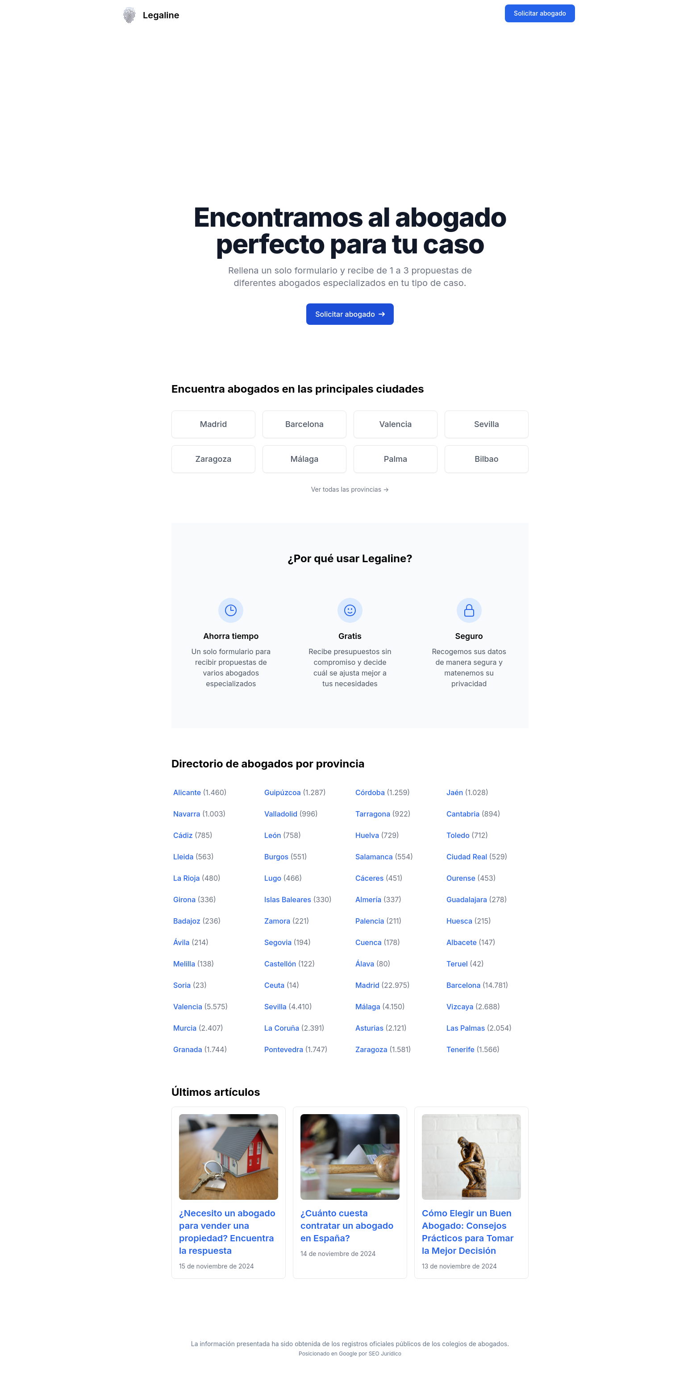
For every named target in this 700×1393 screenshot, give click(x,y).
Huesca (460, 920)
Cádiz (184, 835)
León (273, 835)
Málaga (368, 1006)
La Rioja (187, 878)
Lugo (273, 878)
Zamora (278, 920)
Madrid (368, 985)
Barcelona (464, 985)
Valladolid (282, 813)
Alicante (188, 792)
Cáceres (370, 878)
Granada (188, 1049)
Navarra (187, 813)
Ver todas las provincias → (350, 489)
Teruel (458, 963)
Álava (365, 963)
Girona (185, 899)
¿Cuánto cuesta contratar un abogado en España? (346, 1226)
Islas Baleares (288, 899)
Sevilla (276, 1006)
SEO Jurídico (385, 1353)
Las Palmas (466, 1028)
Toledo (458, 835)
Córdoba (371, 792)
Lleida (184, 856)
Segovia (279, 942)
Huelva (368, 835)
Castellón (281, 963)
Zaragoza (372, 1049)
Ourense (461, 878)
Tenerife (461, 1049)
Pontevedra (284, 1049)
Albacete (462, 942)
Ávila (182, 942)
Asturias (370, 1028)
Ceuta (275, 985)
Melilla (185, 963)
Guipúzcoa (283, 792)
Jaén (455, 792)
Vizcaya (460, 1006)
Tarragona (373, 813)
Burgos (277, 856)
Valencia (188, 1006)
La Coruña (282, 1028)
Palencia (370, 920)
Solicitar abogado (540, 13)
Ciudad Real (467, 856)
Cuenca (369, 942)
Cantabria (464, 813)
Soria (183, 985)
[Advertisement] (350, 97)
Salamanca (375, 856)
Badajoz (187, 920)
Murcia (186, 1028)
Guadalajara (467, 899)
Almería (369, 899)
